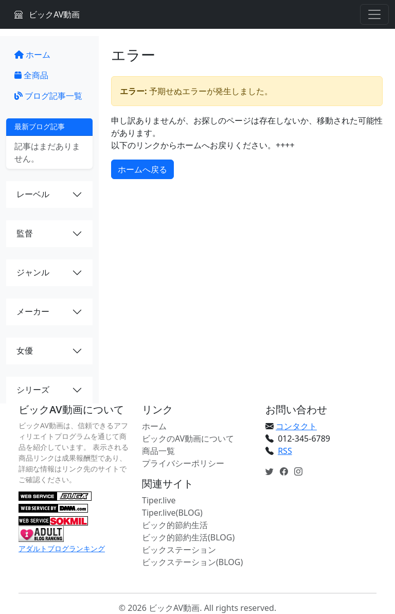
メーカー (32, 311)
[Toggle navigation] (374, 14)
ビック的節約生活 (175, 525)
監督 (24, 233)
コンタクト (296, 426)
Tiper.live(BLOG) (172, 512)
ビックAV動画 (47, 14)
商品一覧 (158, 451)
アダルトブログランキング (62, 548)
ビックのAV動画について (188, 438)
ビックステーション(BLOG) (192, 562)
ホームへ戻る (142, 169)
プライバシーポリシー (183, 463)
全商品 (31, 75)
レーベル (32, 194)
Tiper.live (159, 500)
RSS (285, 451)
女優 (24, 350)
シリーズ (32, 389)
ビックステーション (179, 549)
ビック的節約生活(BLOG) (188, 537)
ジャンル (32, 272)
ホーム (32, 54)
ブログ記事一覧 (48, 95)
